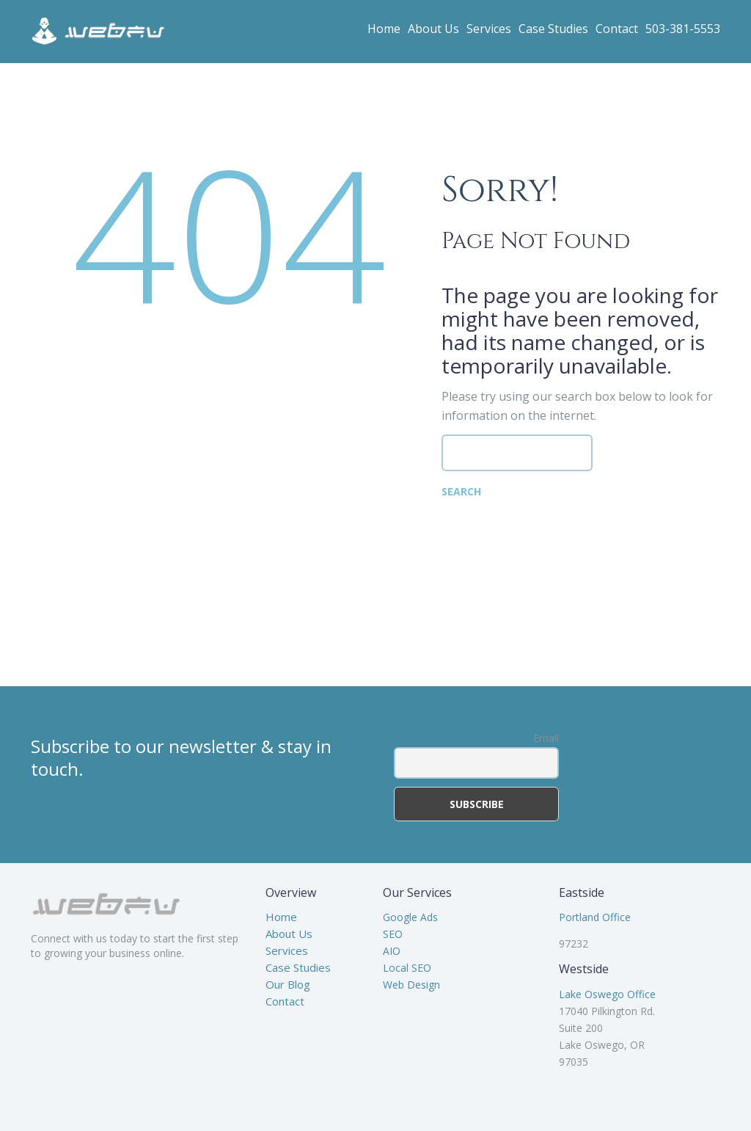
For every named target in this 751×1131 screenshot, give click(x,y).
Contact (617, 29)
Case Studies (553, 29)
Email (546, 738)
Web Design (411, 985)
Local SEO (407, 968)
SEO (393, 934)
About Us (433, 29)
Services (488, 29)
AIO (391, 951)
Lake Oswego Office (607, 994)
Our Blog (287, 984)
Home (383, 29)
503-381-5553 (682, 29)
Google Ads (410, 917)
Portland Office (595, 917)
